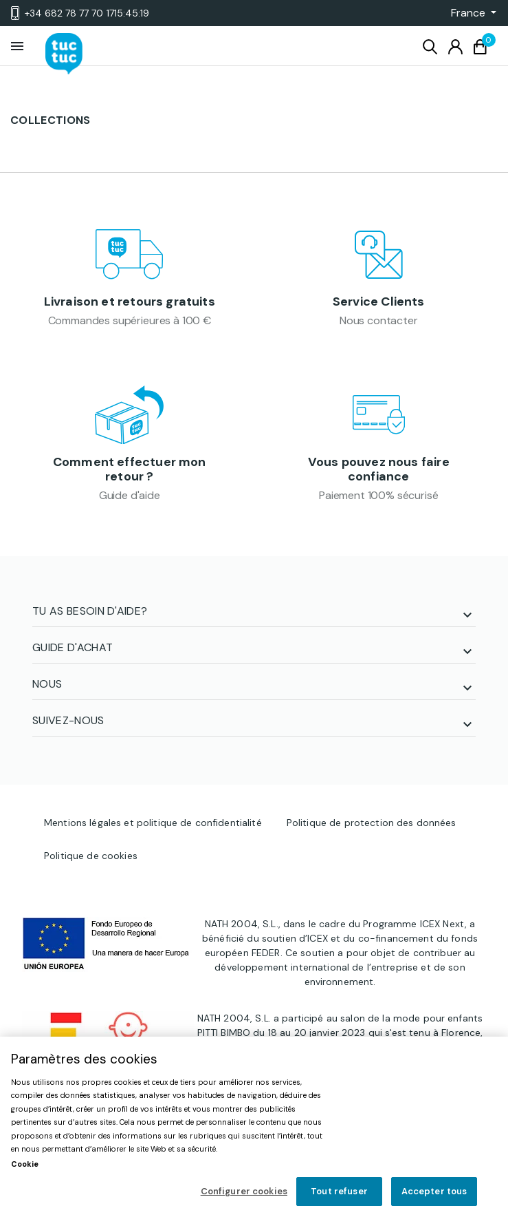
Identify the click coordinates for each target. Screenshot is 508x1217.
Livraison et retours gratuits (129, 301)
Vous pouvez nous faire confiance (379, 469)
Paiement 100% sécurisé (378, 495)
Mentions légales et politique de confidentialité (153, 822)
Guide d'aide (129, 495)
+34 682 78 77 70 (80, 13)
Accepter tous (434, 1191)
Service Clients (379, 301)
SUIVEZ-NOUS (68, 720)
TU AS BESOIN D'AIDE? (89, 611)
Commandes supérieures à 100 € (129, 320)
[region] (254, 1127)
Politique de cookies (90, 855)
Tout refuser (339, 1191)
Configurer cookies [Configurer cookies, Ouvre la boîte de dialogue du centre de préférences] (244, 1191)
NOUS (47, 684)
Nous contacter (379, 320)
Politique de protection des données (371, 822)
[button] (469, 13)
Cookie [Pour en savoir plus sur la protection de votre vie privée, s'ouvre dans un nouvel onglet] (24, 1164)
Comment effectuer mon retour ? (129, 469)
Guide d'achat (72, 647)
